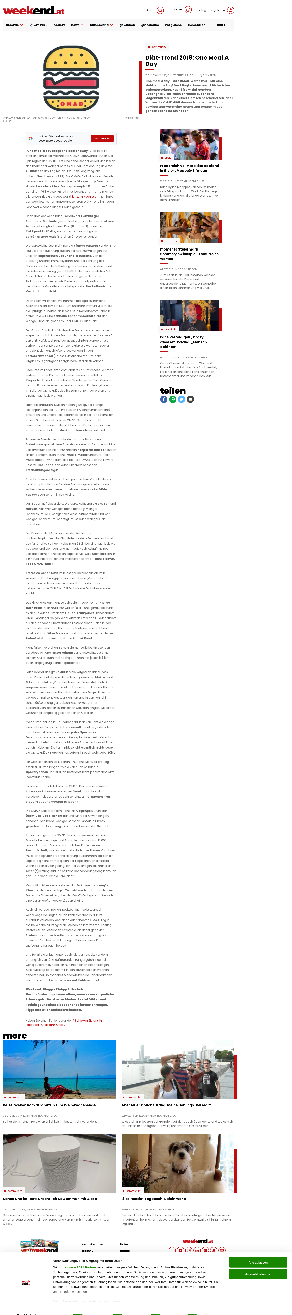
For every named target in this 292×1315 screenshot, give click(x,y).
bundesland (102, 25)
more (223, 25)
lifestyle (15, 25)
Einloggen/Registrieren (216, 10)
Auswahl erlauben (258, 1264)
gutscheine (150, 25)
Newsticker (181, 9)
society (59, 25)
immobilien (196, 25)
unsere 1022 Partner (80, 1257)
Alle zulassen (258, 1252)
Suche (155, 10)
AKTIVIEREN (102, 138)
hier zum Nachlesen (84, 197)
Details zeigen (215, 1307)
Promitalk (170, 329)
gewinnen (127, 25)
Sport (168, 158)
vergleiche (173, 25)
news (77, 25)
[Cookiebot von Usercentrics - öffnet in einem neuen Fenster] (26, 1307)
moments (171, 241)
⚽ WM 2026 (38, 25)
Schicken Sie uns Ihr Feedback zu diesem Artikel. (64, 1022)
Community (159, 47)
